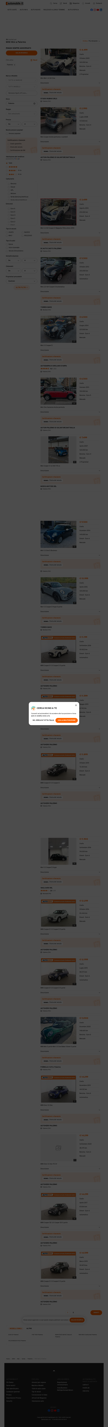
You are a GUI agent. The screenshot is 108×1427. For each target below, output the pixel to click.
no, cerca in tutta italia (43, 720)
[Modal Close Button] (76, 705)
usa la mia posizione (66, 720)
